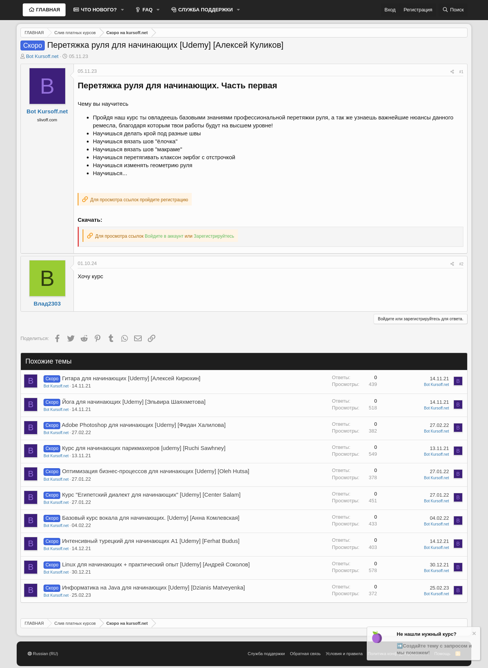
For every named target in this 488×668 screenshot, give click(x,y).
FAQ (146, 10)
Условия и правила (344, 653)
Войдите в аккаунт (164, 236)
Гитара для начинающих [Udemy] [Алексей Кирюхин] (131, 378)
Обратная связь (305, 653)
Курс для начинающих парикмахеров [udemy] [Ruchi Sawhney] (144, 448)
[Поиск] (453, 9)
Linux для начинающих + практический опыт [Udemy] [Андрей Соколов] (156, 564)
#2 (461, 264)
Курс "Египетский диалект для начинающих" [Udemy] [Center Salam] (151, 494)
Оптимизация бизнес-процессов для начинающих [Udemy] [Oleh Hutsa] (155, 471)
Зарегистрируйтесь (214, 236)
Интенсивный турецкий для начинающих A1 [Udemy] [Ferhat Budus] (150, 541)
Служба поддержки (266, 653)
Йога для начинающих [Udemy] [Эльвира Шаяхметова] (134, 401)
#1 (461, 72)
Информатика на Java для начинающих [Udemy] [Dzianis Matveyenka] (153, 587)
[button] (122, 9)
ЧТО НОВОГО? (98, 10)
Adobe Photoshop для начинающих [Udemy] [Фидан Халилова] (144, 425)
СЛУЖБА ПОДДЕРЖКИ (205, 10)
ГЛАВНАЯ (47, 10)
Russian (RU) (43, 653)
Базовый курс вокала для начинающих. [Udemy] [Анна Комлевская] (150, 517)
